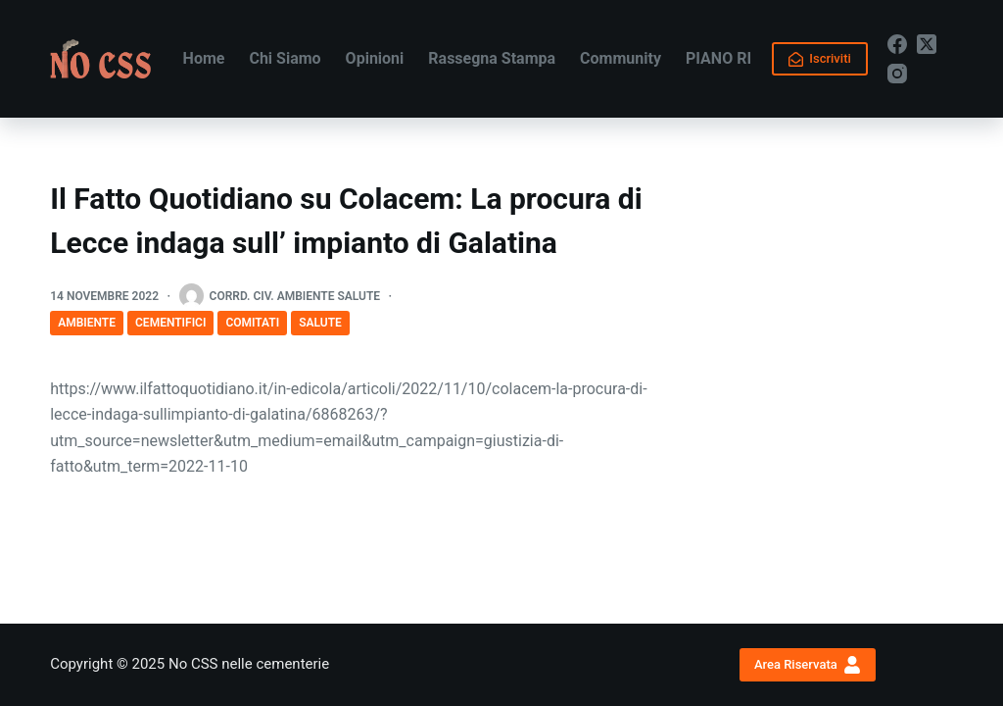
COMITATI (252, 322)
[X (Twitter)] (926, 44)
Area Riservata (807, 665)
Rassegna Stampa (491, 58)
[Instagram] (897, 73)
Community (620, 58)
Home (204, 58)
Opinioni (375, 58)
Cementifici (170, 322)
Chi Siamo (284, 58)
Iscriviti (819, 59)
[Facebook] (897, 44)
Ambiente (87, 322)
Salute (320, 322)
